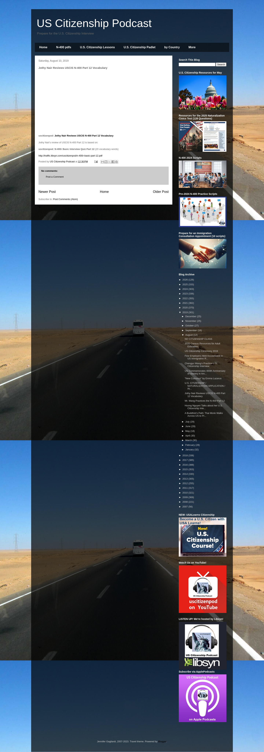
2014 (185, 474)
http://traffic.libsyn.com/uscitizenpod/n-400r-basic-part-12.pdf (70, 155)
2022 (185, 298)
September (191, 330)
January (190, 449)
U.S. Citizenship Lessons (97, 47)
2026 (185, 279)
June (188, 426)
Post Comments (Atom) (65, 199)
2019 (185, 312)
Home (43, 47)
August (189, 335)
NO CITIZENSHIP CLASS (198, 339)
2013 (185, 478)
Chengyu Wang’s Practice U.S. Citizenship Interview (201, 365)
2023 (185, 293)
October (190, 325)
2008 (185, 501)
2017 (185, 460)
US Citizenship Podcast (94, 23)
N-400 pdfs (63, 47)
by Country (172, 47)
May (187, 431)
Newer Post (47, 192)
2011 (185, 488)
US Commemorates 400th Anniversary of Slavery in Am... (205, 372)
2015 (185, 469)
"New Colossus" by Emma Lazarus (203, 378)
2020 (185, 307)
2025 (185, 284)
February (190, 445)
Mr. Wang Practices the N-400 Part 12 (205, 400)
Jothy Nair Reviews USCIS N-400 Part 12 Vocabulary (83, 135)
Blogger (162, 741)
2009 (185, 497)
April (188, 435)
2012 (185, 483)
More (191, 47)
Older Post (161, 192)
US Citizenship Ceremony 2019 (201, 351)
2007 (185, 506)
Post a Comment (55, 176)
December (191, 316)
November (191, 321)
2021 (185, 303)
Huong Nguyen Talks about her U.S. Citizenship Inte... (204, 407)
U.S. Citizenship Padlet (139, 47)
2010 (185, 492)
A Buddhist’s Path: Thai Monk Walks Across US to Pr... (204, 414)
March (189, 440)
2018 (185, 455)
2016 (185, 464)
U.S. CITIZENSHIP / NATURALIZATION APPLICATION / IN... (205, 386)
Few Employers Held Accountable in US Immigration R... (204, 357)
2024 (185, 289)
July (187, 421)
